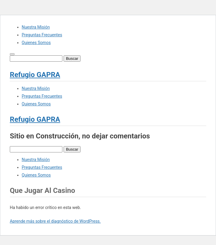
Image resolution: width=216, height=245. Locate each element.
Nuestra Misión (36, 27)
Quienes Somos (36, 42)
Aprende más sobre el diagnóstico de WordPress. (55, 221)
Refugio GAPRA (35, 75)
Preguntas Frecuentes (42, 34)
